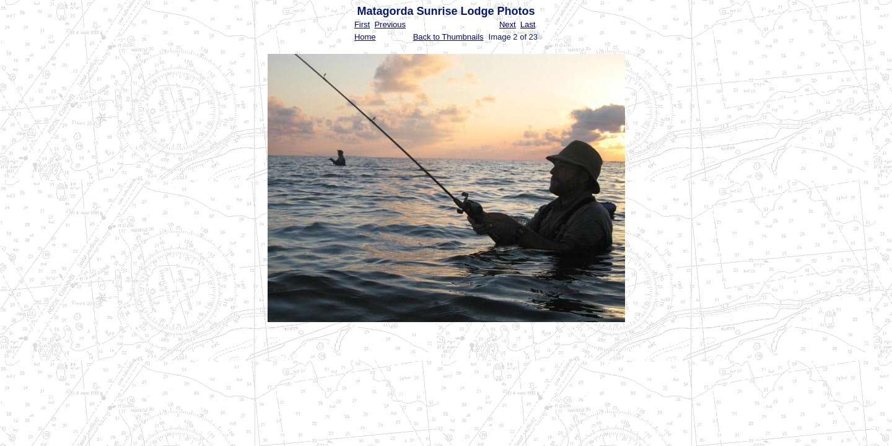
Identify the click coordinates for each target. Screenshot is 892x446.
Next (507, 24)
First (362, 24)
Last (528, 24)
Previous (390, 24)
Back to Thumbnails (448, 37)
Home (365, 37)
